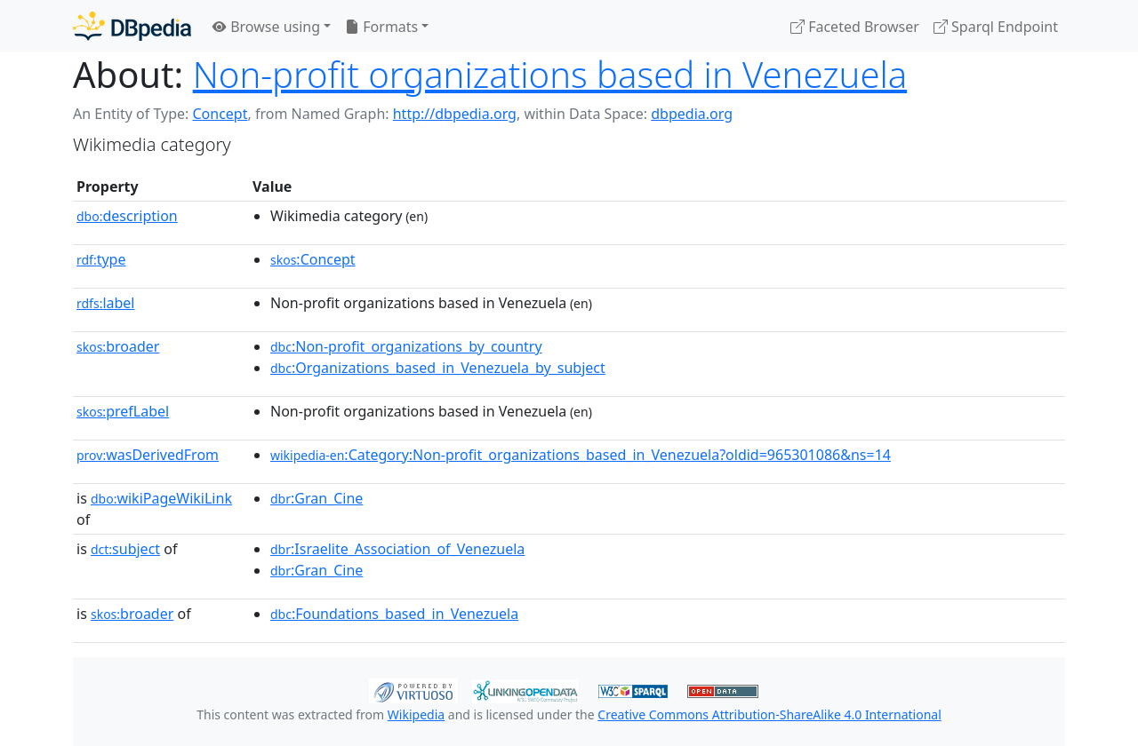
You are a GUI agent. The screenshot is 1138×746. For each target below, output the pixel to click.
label (105, 303)
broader (117, 346)
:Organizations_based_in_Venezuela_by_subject (437, 367)
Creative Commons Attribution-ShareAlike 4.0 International (769, 714)
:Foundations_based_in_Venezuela (394, 613)
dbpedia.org (692, 113)
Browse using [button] (266, 26)
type (101, 259)
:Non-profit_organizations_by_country (406, 346)
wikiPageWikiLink (161, 498)
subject (125, 549)
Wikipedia (416, 714)
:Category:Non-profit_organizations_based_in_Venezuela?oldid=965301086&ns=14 (580, 454)
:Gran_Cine (316, 498)
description (127, 216)
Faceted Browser (854, 26)
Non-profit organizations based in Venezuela (550, 74)
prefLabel (122, 411)
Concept (219, 113)
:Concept (313, 259)
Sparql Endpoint (996, 26)
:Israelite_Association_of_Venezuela (397, 549)
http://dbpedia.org (455, 113)
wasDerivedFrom (147, 454)
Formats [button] (381, 26)
